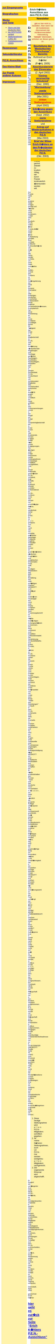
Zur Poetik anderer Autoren (12, 74)
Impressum (9, 81)
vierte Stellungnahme (42, 119)
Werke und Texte (8, 21)
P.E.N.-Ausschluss (13, 60)
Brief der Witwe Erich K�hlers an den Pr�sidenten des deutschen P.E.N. (43, 147)
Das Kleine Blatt (12, 66)
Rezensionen (10, 48)
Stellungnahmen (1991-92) (15, 37)
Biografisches (10, 14)
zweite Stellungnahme (42, 92)
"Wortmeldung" (43, 87)
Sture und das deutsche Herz (14, 29)
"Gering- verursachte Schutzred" (43, 78)
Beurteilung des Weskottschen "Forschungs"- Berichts (43, 50)
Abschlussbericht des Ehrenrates (43, 68)
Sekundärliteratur (12, 54)
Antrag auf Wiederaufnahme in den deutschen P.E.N (43, 131)
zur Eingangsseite (13, 7)
